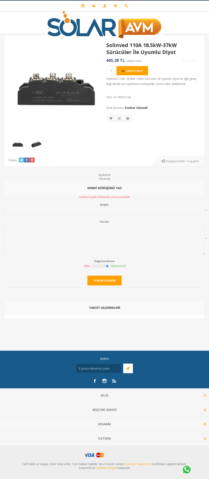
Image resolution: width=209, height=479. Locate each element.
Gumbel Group (106, 468)
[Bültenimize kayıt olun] (98, 368)
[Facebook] (94, 381)
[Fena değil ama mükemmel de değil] (100, 266)
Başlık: (104, 204)
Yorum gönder (104, 280)
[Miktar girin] (111, 70)
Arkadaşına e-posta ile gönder (127, 118)
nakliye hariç (134, 61)
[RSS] (114, 381)
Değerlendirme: (104, 261)
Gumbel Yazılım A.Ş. (138, 464)
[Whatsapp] (186, 470)
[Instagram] (104, 381)
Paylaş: (12, 160)
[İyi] (103, 266)
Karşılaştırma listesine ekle (119, 118)
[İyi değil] (97, 266)
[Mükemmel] (107, 266)
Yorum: (104, 221)
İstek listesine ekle (111, 118)
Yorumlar (105, 179)
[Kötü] (93, 266)
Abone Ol (128, 368)
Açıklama (104, 175)
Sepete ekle (134, 71)
